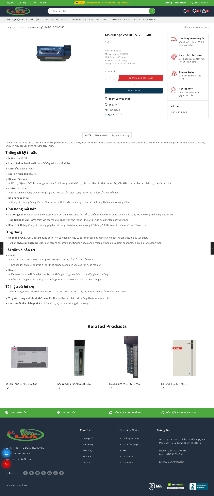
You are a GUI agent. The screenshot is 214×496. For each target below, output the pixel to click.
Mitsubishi (62, 19)
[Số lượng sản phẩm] (111, 78)
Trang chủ (9, 2)
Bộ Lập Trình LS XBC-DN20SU (21, 383)
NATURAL (153, 19)
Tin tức (43, 2)
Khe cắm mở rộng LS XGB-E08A (74, 383)
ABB (47, 19)
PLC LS (26, 27)
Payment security (120, 135)
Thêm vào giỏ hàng (142, 78)
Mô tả (88, 135)
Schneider (75, 19)
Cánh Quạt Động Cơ (15, 19)
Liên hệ (33, 2)
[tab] (87, 135)
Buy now (135, 90)
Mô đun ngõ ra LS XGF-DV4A (124, 383)
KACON (137, 19)
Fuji (85, 19)
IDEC (99, 19)
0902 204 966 (180, 2)
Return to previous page (197, 27)
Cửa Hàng (22, 2)
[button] (79, 2)
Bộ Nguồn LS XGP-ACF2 (173, 383)
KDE (92, 19)
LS (53, 19)
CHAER (145, 19)
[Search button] (152, 11)
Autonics (128, 19)
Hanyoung (117, 19)
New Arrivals (101, 135)
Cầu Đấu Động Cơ (34, 19)
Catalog (168, 2)
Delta (106, 19)
